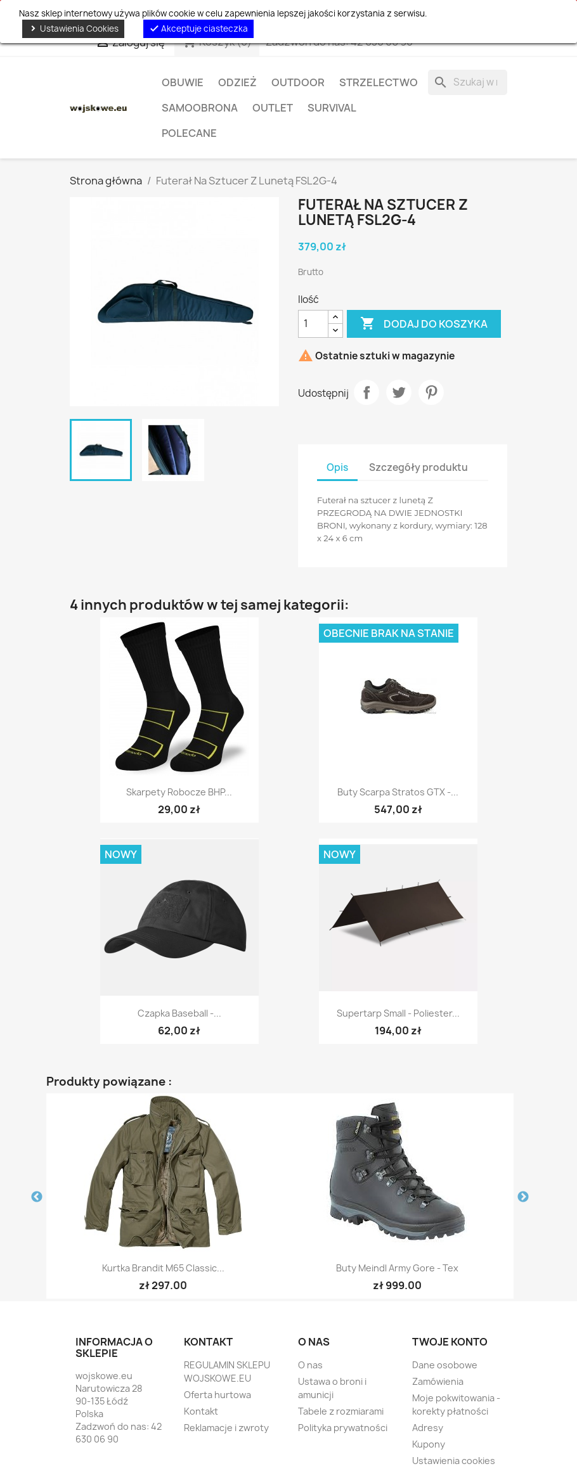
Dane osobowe (444, 1365)
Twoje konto (450, 1342)
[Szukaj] (467, 82)
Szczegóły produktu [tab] (418, 467)
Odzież (237, 82)
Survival (332, 108)
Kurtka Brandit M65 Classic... (163, 1268)
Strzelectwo (378, 82)
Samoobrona (200, 108)
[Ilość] (313, 324)
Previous (36, 1197)
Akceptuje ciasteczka (198, 28)
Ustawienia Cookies (73, 28)
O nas (310, 1365)
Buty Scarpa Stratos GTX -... (397, 792)
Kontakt (201, 1411)
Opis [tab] (337, 467)
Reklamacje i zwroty (226, 1428)
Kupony (428, 1444)
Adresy (427, 1428)
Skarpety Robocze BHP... (179, 792)
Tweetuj (399, 392)
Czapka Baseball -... (179, 1013)
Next (523, 1197)
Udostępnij (366, 392)
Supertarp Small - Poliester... (398, 1013)
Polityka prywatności (342, 1428)
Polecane (189, 133)
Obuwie (183, 82)
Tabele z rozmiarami (341, 1411)
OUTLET (272, 108)
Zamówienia (438, 1381)
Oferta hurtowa (217, 1395)
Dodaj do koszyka (424, 324)
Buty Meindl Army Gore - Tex (397, 1268)
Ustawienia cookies (453, 1461)
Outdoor (298, 82)
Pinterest (431, 392)
